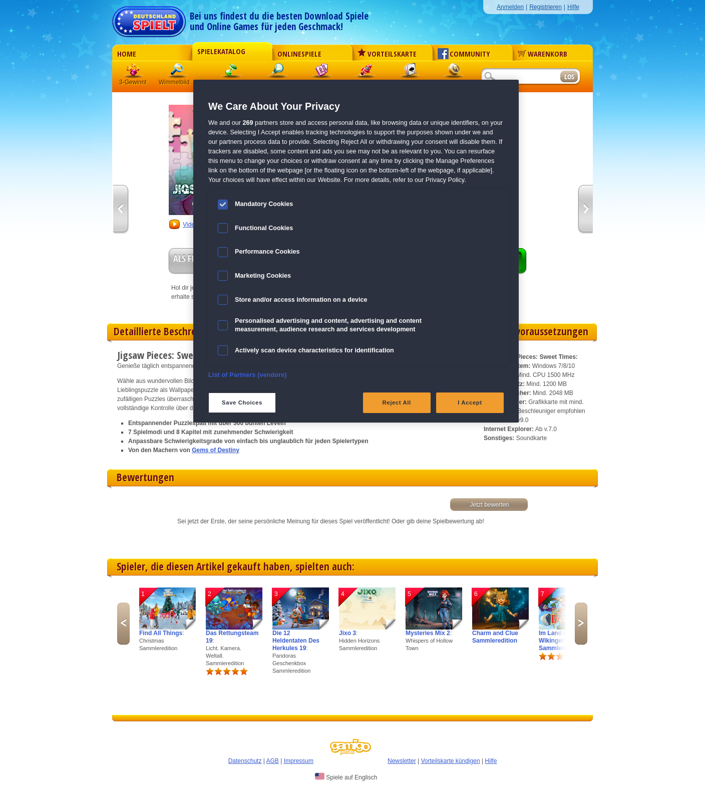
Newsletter (402, 760)
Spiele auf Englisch (346, 777)
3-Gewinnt (133, 82)
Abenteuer (454, 72)
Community (464, 53)
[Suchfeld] (520, 77)
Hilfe (573, 7)
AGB (272, 760)
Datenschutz (245, 760)
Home (126, 53)
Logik (277, 72)
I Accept (470, 403)
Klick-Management (231, 72)
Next (581, 624)
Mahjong (321, 72)
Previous (123, 624)
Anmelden (510, 7)
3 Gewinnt (133, 72)
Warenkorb (542, 53)
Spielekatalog (221, 51)
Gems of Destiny (215, 450)
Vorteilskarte (387, 53)
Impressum (298, 760)
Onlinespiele (299, 53)
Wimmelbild (177, 72)
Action (366, 72)
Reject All (397, 403)
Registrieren (545, 7)
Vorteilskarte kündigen (450, 760)
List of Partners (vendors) (247, 374)
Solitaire (410, 72)
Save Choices (242, 403)
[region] (356, 251)
